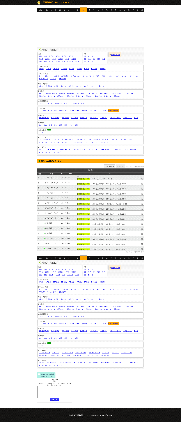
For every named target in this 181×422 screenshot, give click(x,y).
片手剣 (51, 56)
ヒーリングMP (63, 110)
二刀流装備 (64, 76)
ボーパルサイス (106, 149)
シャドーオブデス (65, 149)
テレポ (136, 118)
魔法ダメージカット (89, 86)
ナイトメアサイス (79, 149)
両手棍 (73, 59)
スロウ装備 (65, 118)
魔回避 (56, 86)
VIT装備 (79, 69)
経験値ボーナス (113, 110)
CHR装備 (102, 69)
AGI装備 (71, 69)
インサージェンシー (45, 152)
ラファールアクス (67, 139)
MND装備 (94, 69)
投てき (51, 61)
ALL (40, 10)
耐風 (50, 125)
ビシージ (41, 103)
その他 (77, 61)
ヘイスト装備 (55, 76)
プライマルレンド (78, 142)
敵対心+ (41, 86)
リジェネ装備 (52, 110)
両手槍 (47, 59)
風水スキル (98, 96)
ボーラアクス (55, 142)
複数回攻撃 (62, 79)
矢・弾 (58, 61)
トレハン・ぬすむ (115, 118)
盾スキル (101, 86)
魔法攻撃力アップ (51, 93)
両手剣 (58, 56)
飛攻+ (104, 76)
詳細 (142, 179)
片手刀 (54, 59)
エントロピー (58, 152)
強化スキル (51, 96)
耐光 (71, 125)
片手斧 (64, 56)
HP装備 (41, 69)
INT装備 (86, 69)
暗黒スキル (70, 96)
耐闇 (76, 125)
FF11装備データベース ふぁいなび (57, 2)
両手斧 (71, 56)
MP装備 (48, 69)
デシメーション (44, 142)
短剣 (45, 56)
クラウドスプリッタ (92, 142)
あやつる (84, 110)
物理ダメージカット (75, 86)
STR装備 (56, 69)
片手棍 (67, 59)
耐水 (65, 125)
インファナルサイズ (131, 149)
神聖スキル (117, 96)
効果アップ (83, 118)
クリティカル (134, 76)
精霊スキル (60, 96)
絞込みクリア (115, 55)
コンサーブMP (128, 93)
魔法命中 (62, 93)
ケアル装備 (80, 93)
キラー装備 (74, 118)
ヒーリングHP (74, 110)
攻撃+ (46, 76)
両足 (103, 59)
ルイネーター (105, 142)
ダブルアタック (76, 76)
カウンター (103, 118)
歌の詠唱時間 (103, 93)
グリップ (70, 61)
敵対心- (41, 93)
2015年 (41, 132)
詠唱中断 (63, 86)
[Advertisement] (90, 29)
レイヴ (83, 103)
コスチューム (127, 118)
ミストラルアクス (126, 139)
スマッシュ (55, 139)
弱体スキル (42, 96)
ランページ (105, 139)
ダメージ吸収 (55, 118)
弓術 (40, 61)
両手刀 (60, 59)
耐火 (40, 125)
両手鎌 (41, 59)
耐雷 (60, 125)
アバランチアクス (80, 139)
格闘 (40, 56)
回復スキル (79, 96)
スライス (41, 149)
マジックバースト (115, 93)
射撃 (45, 61)
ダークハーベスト (52, 149)
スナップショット (122, 76)
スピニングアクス (94, 139)
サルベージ (58, 103)
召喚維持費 (70, 93)
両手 (89, 59)
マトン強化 (102, 110)
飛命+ (98, 76)
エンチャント (94, 118)
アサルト (49, 103)
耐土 (55, 125)
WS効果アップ (43, 79)
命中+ (40, 76)
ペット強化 (93, 110)
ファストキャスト (91, 93)
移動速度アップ (44, 118)
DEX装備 (64, 69)
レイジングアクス (44, 139)
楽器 (63, 61)
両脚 (98, 59)
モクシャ (111, 76)
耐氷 (45, 125)
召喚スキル (88, 96)
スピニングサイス (93, 149)
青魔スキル (107, 96)
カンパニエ (67, 103)
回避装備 (49, 86)
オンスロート (66, 142)
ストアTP (53, 79)
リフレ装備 (42, 110)
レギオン (76, 103)
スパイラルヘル (118, 149)
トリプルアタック (88, 76)
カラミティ (115, 139)
